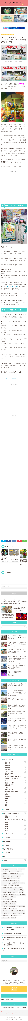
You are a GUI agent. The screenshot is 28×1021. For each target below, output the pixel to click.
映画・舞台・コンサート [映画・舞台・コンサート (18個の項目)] (9, 901)
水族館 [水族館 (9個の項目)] (5, 894)
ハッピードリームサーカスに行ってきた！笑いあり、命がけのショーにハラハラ (17, 720)
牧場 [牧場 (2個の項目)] (4, 892)
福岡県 (15, 830)
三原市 (15, 802)
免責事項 (19, 1017)
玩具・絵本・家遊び (14, 849)
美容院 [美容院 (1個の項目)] (5, 908)
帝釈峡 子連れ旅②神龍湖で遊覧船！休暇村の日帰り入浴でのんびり (17, 713)
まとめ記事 (14, 809)
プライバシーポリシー (11, 1017)
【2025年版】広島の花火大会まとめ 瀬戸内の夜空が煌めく (14, 938)
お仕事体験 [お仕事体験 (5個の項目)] (21, 906)
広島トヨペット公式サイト (8, 378)
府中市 (15, 806)
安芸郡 (15, 775)
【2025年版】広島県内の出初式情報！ (13, 933)
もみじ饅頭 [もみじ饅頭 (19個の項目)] (6, 869)
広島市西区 (15, 767)
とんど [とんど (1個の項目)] (14, 913)
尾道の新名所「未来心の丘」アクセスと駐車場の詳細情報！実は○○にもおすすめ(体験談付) (17, 658)
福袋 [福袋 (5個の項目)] (14, 917)
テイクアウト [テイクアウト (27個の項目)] (17, 871)
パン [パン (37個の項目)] (15, 869)
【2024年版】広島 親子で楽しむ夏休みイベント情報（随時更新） (14, 944)
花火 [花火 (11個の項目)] (5, 890)
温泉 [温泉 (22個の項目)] (13, 896)
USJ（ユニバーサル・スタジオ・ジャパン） (15, 820)
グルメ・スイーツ (14, 834)
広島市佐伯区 (15, 769)
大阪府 (15, 823)
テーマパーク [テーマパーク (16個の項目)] (16, 876)
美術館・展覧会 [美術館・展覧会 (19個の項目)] (7, 899)
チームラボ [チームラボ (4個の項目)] (12, 890)
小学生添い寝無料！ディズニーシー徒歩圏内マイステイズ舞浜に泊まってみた (17, 734)
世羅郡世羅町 (15, 797)
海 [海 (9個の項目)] (21, 887)
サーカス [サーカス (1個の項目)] (22, 913)
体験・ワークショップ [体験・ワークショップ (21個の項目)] (9, 906)
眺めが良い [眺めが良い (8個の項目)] (6, 876)
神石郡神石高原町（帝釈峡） (15, 791)
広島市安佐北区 (15, 773)
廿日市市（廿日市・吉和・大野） (7, 34)
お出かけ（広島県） (14, 759)
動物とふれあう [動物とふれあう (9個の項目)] (13, 892)
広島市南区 (15, 766)
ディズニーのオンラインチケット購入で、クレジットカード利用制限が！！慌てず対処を (17, 665)
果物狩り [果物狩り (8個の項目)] (5, 896)
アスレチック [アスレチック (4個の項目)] (6, 883)
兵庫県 (15, 825)
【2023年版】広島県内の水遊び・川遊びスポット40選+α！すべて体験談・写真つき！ (17, 651)
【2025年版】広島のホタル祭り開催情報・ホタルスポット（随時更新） (14, 928)
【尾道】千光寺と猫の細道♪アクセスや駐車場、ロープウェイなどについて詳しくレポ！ (17, 727)
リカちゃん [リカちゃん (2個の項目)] (6, 917)
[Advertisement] (14, 187)
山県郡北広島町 (15, 784)
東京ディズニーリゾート (15, 816)
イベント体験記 (14, 841)
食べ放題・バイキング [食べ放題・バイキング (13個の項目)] (9, 903)
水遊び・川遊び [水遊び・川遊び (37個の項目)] (7, 887)
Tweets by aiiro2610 (7, 999)
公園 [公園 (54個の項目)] (5, 885)
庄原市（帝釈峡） (15, 789)
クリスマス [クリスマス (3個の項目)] (13, 908)
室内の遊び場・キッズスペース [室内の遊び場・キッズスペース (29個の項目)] (11, 880)
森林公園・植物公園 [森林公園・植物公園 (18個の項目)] (19, 883)
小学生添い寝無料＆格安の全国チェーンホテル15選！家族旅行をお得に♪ (17, 706)
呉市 (15, 793)
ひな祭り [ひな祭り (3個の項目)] (5, 873)
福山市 (15, 804)
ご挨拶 (14, 860)
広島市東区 (15, 764)
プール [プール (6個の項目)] (21, 869)
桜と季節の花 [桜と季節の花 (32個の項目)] (14, 894)
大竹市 (15, 780)
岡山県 (15, 826)
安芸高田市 (15, 786)
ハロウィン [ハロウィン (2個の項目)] (6, 915)
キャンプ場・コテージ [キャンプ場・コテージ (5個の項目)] (17, 873)
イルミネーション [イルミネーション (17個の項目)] (8, 910)
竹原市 (15, 798)
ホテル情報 (14, 845)
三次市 (15, 788)
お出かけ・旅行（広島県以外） (14, 813)
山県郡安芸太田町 (15, 782)
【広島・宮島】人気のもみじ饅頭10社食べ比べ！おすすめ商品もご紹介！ (17, 644)
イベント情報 (14, 837)
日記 (14, 856)
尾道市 (15, 800)
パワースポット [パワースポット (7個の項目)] (20, 910)
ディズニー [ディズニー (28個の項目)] (6, 871)
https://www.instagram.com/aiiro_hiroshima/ (13, 1007)
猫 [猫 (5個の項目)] (21, 892)
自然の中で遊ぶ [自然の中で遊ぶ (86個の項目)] (14, 885)
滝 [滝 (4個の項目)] (16, 887)
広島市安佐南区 (15, 771)
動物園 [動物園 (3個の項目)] (21, 890)
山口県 (15, 828)
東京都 (15, 818)
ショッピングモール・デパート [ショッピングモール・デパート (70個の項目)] (11, 878)
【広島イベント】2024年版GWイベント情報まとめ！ (14, 949)
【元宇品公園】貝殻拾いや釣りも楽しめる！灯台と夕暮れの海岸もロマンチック (17, 747)
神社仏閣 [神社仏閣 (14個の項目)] (6, 913)
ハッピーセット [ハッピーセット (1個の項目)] (16, 915)
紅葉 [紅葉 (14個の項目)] (23, 894)
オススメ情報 (14, 852)
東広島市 (15, 795)
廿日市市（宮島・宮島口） (15, 778)
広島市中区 (15, 762)
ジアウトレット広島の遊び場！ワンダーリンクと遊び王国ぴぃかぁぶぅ (17, 672)
